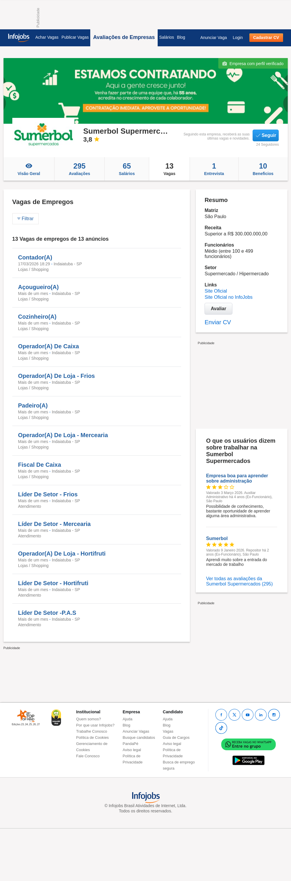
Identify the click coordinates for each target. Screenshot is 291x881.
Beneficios (263, 169)
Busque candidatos (139, 737)
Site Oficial (216, 290)
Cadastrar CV (266, 37)
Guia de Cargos (176, 737)
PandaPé (131, 743)
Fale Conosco (88, 756)
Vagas (169, 169)
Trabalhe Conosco (91, 731)
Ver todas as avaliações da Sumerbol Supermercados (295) (239, 581)
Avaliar (218, 308)
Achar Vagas (47, 37)
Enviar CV (218, 322)
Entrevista (214, 169)
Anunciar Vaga (213, 37)
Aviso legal (132, 750)
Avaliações (79, 169)
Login (238, 37)
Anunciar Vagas (136, 731)
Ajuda (127, 719)
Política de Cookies (92, 737)
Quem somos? (88, 719)
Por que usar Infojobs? (95, 725)
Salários (166, 37)
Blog (181, 37)
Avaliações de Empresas (124, 37)
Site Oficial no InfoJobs (229, 297)
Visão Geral (29, 169)
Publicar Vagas (75, 37)
